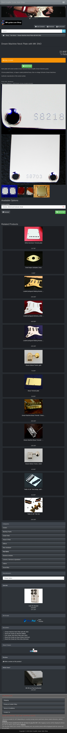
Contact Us (7, 712)
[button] (6, 12)
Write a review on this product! (12, 661)
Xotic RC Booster (33, 606)
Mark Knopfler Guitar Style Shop (13, 2)
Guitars (5, 527)
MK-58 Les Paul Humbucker (33, 688)
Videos (5, 563)
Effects (5, 543)
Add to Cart (27, 66)
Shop (7, 35)
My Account (60, 26)
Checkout (50, 26)
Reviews (6, 212)
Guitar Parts (6, 535)
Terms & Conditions (9, 708)
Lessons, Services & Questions (11, 559)
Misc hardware (7, 547)
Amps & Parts (7, 539)
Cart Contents (40, 26)
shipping (65, 54)
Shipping (6, 700)
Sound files (6, 567)
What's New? (6, 667)
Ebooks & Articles (8, 555)
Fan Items (13, 35)
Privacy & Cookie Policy (10, 704)
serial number (5, 204)
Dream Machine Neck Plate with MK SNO (29, 35)
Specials (5, 585)
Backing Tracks (7, 531)
